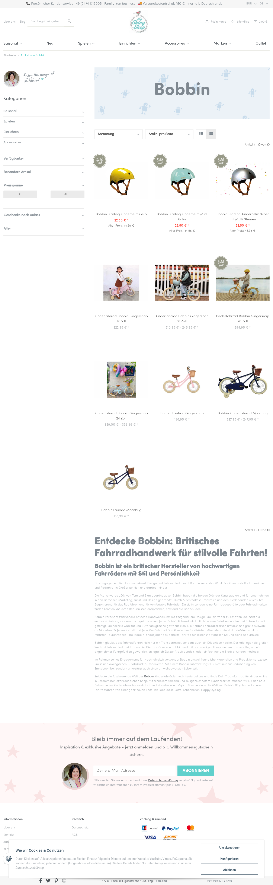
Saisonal (10, 111)
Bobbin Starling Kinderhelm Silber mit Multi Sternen (242, 217)
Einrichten (11, 132)
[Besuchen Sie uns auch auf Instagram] (64, 881)
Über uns (9, 21)
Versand (161, 881)
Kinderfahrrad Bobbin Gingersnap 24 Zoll (121, 416)
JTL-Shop (227, 881)
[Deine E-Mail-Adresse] (134, 771)
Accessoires (12, 142)
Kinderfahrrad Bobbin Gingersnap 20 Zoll (242, 319)
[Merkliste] (239, 22)
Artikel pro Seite (161, 134)
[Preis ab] (20, 194)
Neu (49, 44)
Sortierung (106, 134)
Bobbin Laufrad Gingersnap (182, 413)
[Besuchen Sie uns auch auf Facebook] (41, 881)
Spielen (9, 121)
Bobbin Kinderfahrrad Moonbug (243, 413)
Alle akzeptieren (229, 847)
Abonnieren (196, 771)
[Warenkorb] (260, 22)
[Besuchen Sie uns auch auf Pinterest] (56, 881)
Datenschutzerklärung (163, 780)
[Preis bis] (67, 194)
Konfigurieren (229, 858)
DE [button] (262, 3)
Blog (22, 21)
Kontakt (8, 835)
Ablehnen (229, 870)
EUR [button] (249, 3)
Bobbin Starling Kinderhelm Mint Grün (182, 217)
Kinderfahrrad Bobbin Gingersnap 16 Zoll (182, 319)
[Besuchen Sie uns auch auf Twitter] (48, 881)
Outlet (261, 44)
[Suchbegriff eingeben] (46, 21)
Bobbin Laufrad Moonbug (121, 510)
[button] (215, 22)
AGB (75, 835)
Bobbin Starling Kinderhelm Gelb (121, 214)
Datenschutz (80, 827)
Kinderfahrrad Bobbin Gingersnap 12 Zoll (121, 319)
